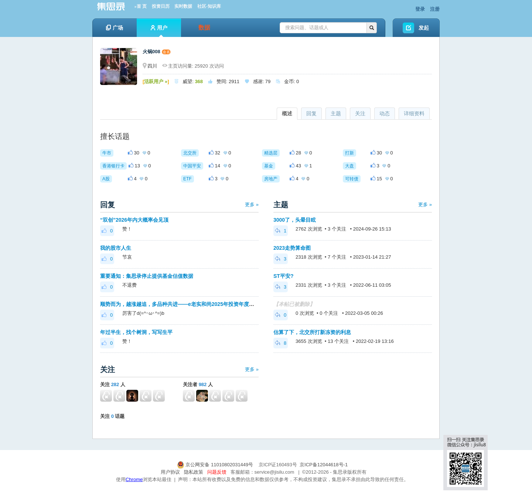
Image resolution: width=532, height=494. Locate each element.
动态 (384, 113)
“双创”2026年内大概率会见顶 (134, 220)
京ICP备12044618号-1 (324, 464)
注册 (435, 9)
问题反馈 (216, 472)
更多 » (252, 204)
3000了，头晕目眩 (294, 220)
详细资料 (414, 113)
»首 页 (140, 6)
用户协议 (170, 472)
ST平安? (283, 276)
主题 (336, 113)
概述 (287, 113)
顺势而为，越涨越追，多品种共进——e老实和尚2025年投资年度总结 (179, 304)
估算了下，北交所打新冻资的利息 (312, 332)
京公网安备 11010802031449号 (216, 464)
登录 (420, 9)
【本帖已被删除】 (294, 304)
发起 (424, 28)
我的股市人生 (115, 248)
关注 (360, 113)
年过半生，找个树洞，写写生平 (136, 332)
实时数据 (183, 6)
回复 (311, 113)
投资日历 (161, 6)
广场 (114, 28)
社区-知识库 (209, 6)
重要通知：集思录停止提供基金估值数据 (146, 276)
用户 (159, 31)
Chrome (134, 479)
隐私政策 (193, 472)
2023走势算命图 (292, 248)
